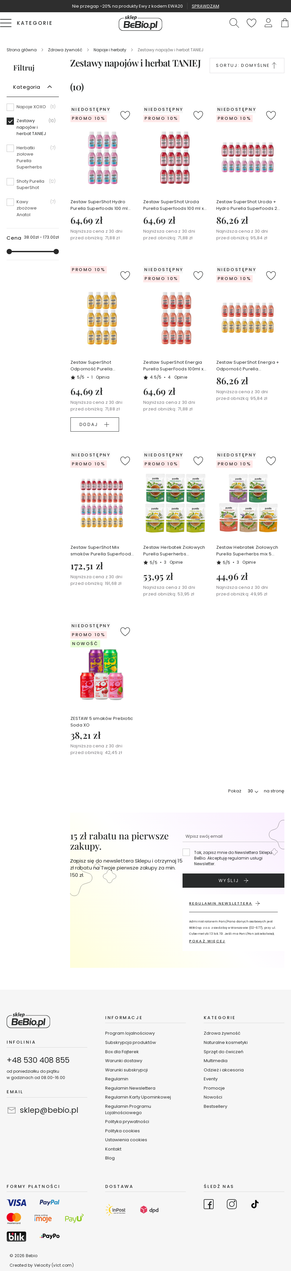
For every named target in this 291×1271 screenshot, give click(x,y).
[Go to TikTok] (255, 1205)
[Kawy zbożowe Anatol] (33, 208)
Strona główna (22, 50)
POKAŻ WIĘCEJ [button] (207, 941)
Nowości (213, 1097)
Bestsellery (215, 1106)
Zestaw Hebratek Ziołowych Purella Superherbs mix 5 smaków (247, 550)
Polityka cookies (122, 1131)
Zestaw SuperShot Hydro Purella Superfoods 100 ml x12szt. (99, 205)
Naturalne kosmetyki (226, 1042)
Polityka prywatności (127, 1121)
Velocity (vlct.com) (54, 1265)
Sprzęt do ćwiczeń (223, 1052)
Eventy (211, 1079)
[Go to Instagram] (232, 1205)
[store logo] (140, 23)
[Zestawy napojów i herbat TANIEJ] (33, 130)
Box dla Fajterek (122, 1052)
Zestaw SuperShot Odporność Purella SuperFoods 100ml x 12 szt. (99, 365)
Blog (110, 1158)
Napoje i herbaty (110, 50)
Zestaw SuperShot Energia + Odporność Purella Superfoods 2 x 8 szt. (247, 365)
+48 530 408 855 (38, 1060)
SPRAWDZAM (205, 6)
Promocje (214, 1088)
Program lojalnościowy (130, 1033)
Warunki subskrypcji (126, 1070)
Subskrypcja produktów (130, 1042)
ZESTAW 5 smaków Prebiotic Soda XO (101, 721)
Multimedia (216, 1061)
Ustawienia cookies (126, 1140)
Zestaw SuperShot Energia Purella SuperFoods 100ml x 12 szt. (173, 365)
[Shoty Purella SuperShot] (33, 187)
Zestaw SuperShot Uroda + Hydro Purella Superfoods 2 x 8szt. (248, 205)
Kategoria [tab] (26, 86)
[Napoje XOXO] (33, 109)
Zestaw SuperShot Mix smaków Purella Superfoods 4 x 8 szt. (102, 550)
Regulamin (116, 1079)
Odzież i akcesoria (224, 1070)
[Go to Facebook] (209, 1205)
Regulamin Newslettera (130, 1088)
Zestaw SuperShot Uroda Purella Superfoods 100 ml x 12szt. (173, 205)
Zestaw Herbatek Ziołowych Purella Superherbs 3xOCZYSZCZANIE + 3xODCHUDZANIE (174, 550)
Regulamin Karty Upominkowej (138, 1097)
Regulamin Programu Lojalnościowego (128, 1109)
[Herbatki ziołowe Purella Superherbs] (33, 160)
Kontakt (113, 1149)
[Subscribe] (233, 880)
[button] (268, 23)
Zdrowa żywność (65, 50)
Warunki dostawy (123, 1061)
